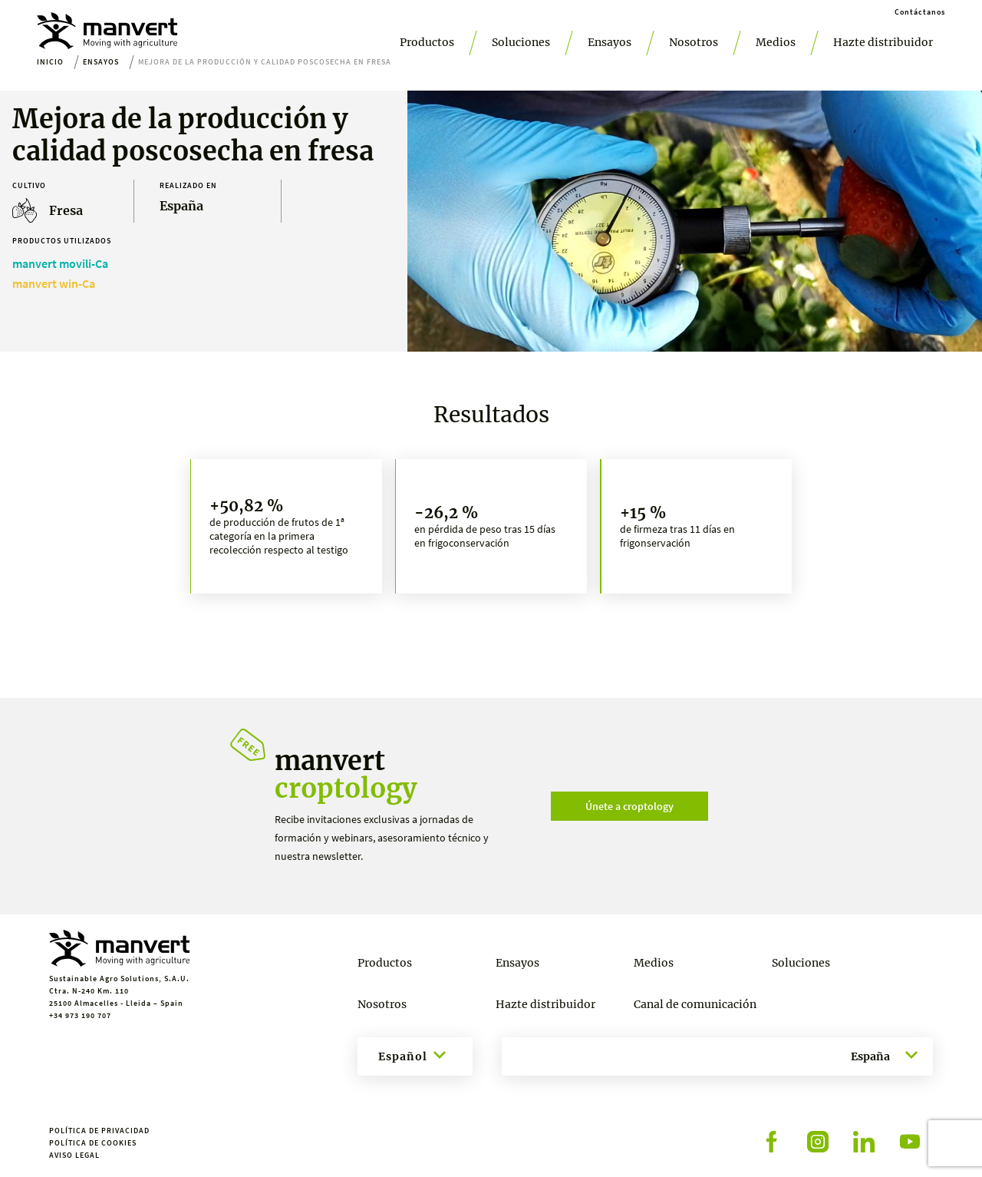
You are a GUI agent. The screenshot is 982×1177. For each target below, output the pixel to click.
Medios (776, 42)
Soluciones (521, 42)
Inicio (50, 62)
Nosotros (693, 42)
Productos (427, 42)
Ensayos (609, 42)
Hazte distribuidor (883, 42)
